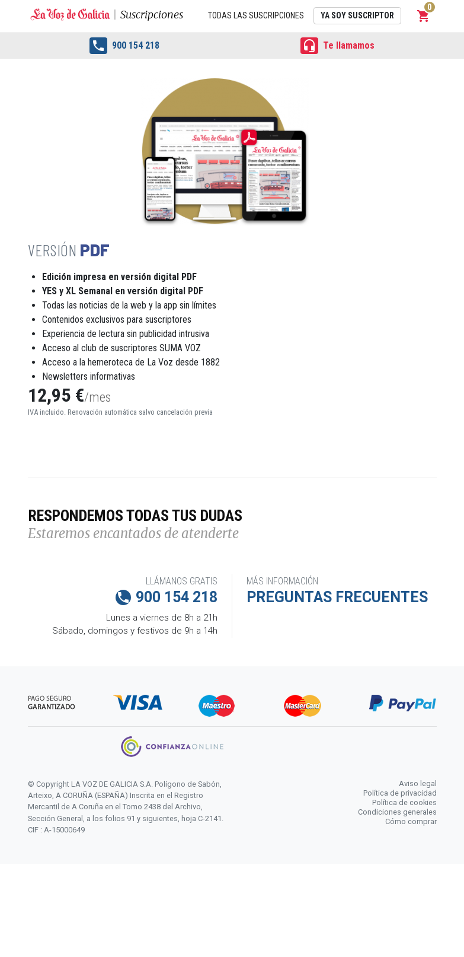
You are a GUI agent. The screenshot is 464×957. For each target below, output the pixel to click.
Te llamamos (337, 45)
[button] (424, 16)
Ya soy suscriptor (357, 15)
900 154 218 (124, 45)
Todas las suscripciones (256, 15)
